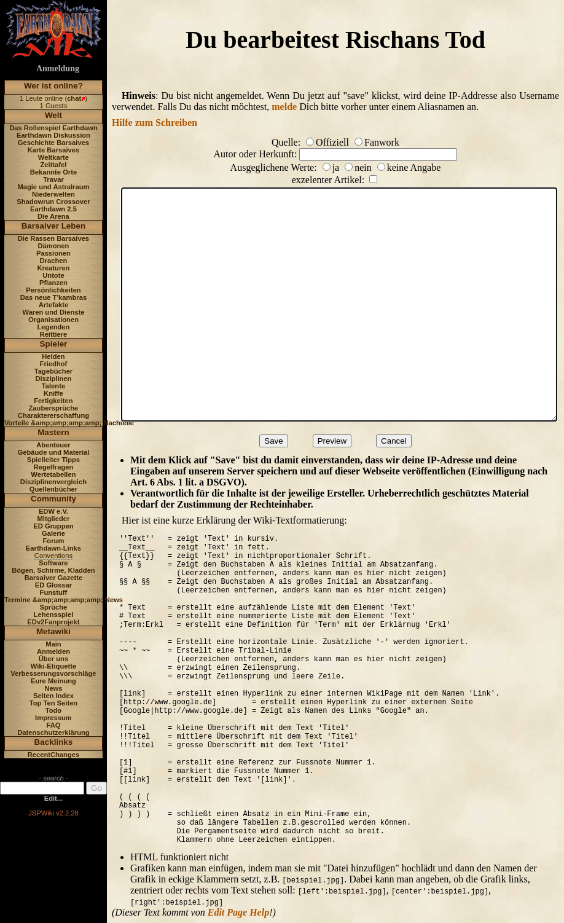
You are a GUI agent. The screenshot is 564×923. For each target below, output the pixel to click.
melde (284, 106)
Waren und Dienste (53, 312)
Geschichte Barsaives (53, 142)
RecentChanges (54, 754)
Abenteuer (53, 445)
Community (53, 498)
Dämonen (53, 245)
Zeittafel (53, 164)
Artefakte (54, 304)
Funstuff (54, 592)
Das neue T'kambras (53, 297)
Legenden (53, 327)
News (53, 688)
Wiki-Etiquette (53, 666)
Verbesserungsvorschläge (53, 673)
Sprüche (54, 607)
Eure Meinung (53, 681)
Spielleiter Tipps (53, 459)
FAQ (53, 725)
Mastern (53, 432)
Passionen (53, 253)
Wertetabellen (53, 474)
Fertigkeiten (53, 400)
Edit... (53, 798)
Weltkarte (53, 157)
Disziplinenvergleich (53, 481)
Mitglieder (53, 518)
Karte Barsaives (54, 150)
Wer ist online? (53, 85)
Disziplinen (53, 378)
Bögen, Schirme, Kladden (53, 570)
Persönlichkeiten (53, 290)
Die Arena (53, 216)
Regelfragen (54, 467)
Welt (53, 115)
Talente (53, 386)
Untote (53, 275)
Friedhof (54, 363)
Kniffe (53, 393)
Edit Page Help (238, 912)
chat (74, 98)
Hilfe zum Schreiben (154, 122)
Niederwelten (53, 194)
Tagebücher (53, 371)
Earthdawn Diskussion (53, 135)
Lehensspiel (54, 614)
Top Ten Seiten (53, 703)
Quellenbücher (53, 489)
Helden (53, 356)
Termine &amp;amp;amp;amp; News (63, 599)
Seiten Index (53, 695)
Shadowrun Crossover (53, 201)
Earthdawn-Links (53, 548)
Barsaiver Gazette (54, 577)
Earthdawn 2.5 (53, 209)
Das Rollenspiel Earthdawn (53, 128)
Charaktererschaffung (53, 415)
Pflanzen (53, 282)
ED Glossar (53, 585)
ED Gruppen (53, 526)
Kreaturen (53, 268)
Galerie (53, 533)
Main (53, 644)
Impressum (53, 717)
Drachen (54, 260)
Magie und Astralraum (53, 186)
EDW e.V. (53, 511)
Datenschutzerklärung (53, 732)
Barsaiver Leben (54, 225)
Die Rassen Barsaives (53, 238)
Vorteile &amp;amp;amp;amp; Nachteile (69, 422)
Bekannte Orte (53, 172)
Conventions (53, 555)
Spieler (54, 343)
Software (53, 563)
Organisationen (53, 319)
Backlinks (53, 742)
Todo (53, 710)
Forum (54, 540)
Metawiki (53, 631)
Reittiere (54, 334)
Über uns (54, 658)
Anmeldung (57, 68)
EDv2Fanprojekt (53, 622)
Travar (53, 179)
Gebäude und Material (54, 452)
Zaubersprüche (54, 408)
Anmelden (53, 651)
